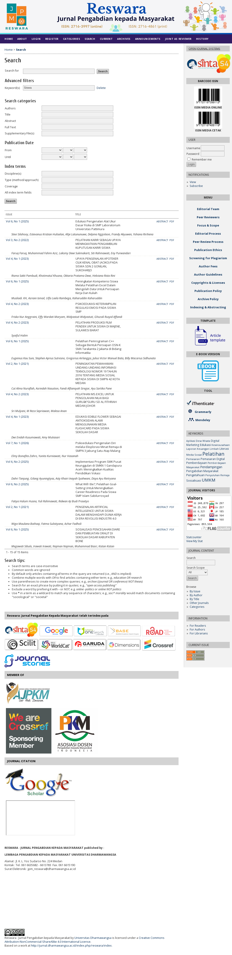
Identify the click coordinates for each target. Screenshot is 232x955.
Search (90, 38)
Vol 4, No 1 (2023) (17, 259)
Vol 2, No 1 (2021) (17, 364)
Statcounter (194, 537)
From (8, 150)
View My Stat (194, 541)
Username (193, 148)
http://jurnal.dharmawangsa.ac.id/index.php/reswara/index (71, 945)
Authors (10, 108)
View (193, 182)
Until (8, 157)
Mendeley (202, 420)
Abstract (10, 121)
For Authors (197, 629)
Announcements (148, 38)
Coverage (11, 186)
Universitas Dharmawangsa (92, 938)
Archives (123, 38)
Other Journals (199, 603)
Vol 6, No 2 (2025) (17, 462)
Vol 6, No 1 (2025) (17, 221)
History (202, 38)
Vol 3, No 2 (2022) (17, 240)
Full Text (10, 127)
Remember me (202, 159)
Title (7, 114)
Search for (12, 71)
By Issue (195, 591)
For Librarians (199, 633)
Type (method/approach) (21, 180)
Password (193, 154)
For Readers (198, 626)
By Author (196, 595)
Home (9, 38)
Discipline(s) (13, 174)
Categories (197, 607)
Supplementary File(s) (19, 133)
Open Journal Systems (204, 48)
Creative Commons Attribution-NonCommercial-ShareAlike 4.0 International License (84, 940)
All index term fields (18, 192)
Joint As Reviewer (178, 38)
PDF (171, 221)
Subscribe (196, 186)
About (22, 38)
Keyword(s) (12, 88)
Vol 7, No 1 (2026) (17, 443)
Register (51, 38)
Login (36, 38)
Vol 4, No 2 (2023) (17, 304)
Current (106, 38)
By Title (194, 599)
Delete (101, 88)
